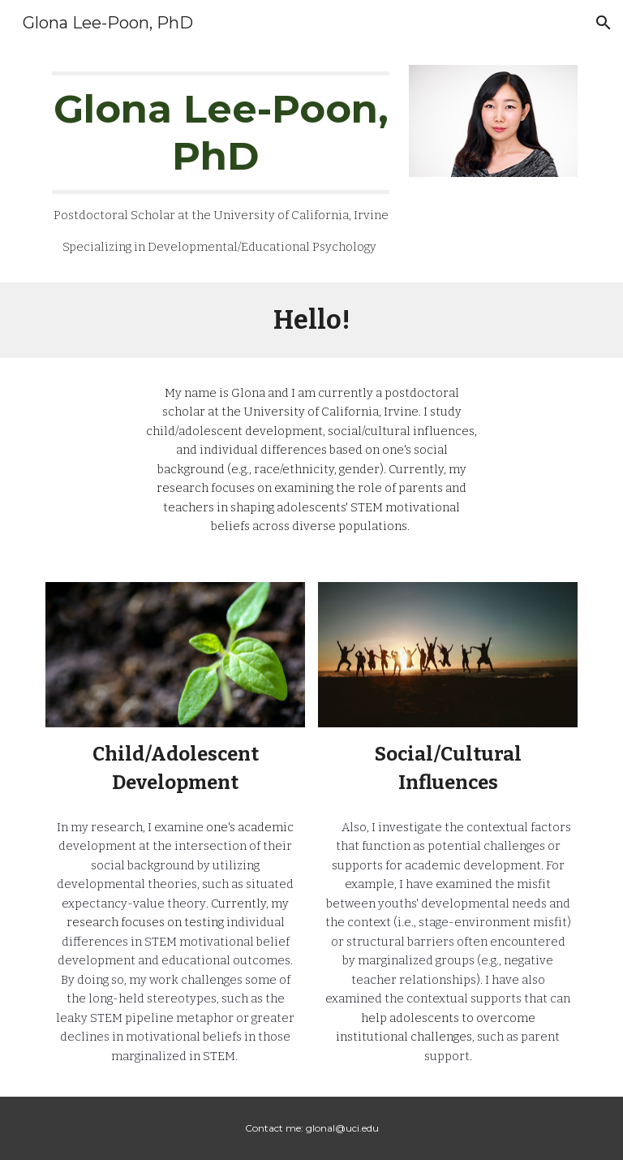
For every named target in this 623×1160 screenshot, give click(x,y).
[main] (220, 164)
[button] (603, 22)
